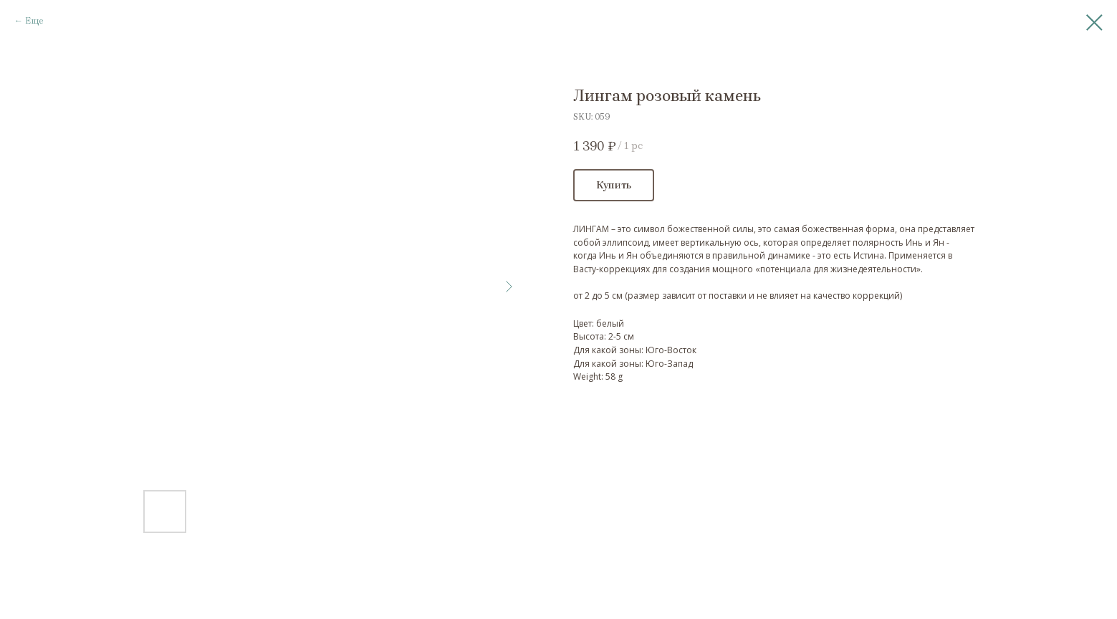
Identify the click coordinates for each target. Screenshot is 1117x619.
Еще (34, 21)
